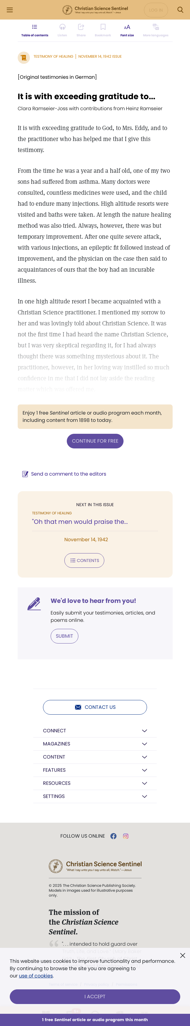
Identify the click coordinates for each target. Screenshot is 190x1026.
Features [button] (54, 770)
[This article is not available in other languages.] (155, 31)
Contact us (95, 707)
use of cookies (36, 975)
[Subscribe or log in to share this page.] (81, 31)
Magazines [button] (56, 743)
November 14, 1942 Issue (100, 56)
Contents (84, 560)
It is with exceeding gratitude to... (86, 96)
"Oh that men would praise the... (80, 521)
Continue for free (95, 440)
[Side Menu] (9, 9)
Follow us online (82, 836)
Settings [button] (54, 796)
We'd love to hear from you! (93, 600)
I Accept (95, 996)
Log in (156, 10)
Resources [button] (56, 783)
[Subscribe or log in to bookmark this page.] (103, 31)
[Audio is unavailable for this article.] (62, 31)
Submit (64, 636)
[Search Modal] (180, 9)
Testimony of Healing (53, 56)
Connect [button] (54, 730)
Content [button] (54, 756)
